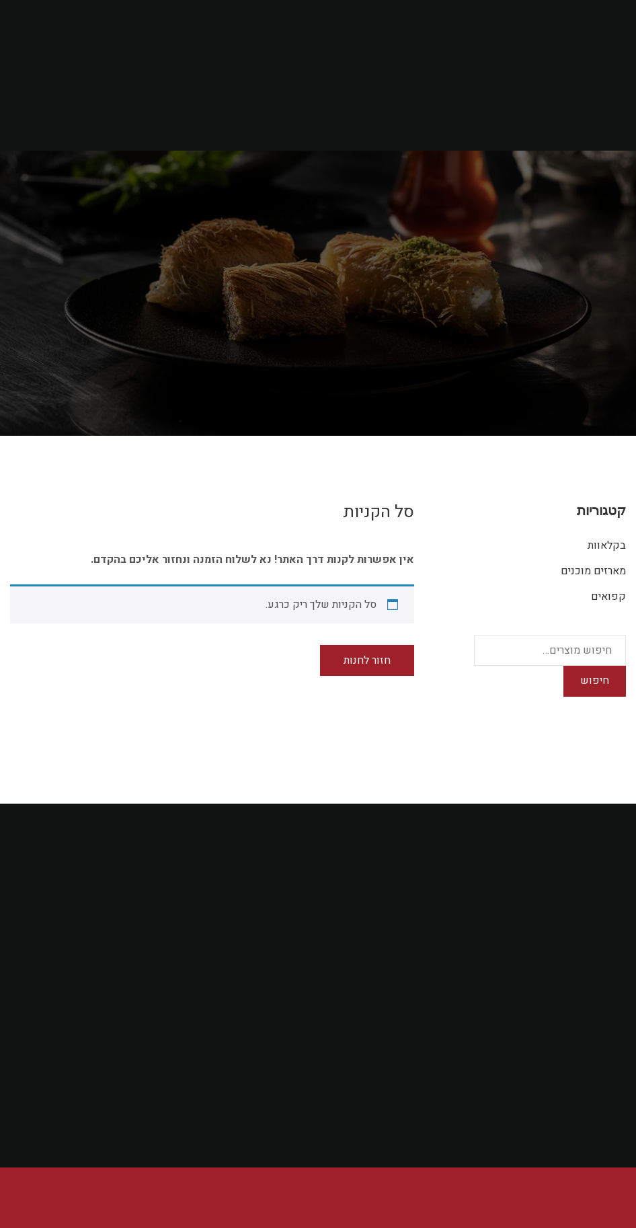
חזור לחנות (367, 660)
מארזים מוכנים (593, 571)
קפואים (608, 596)
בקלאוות (607, 545)
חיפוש (594, 681)
